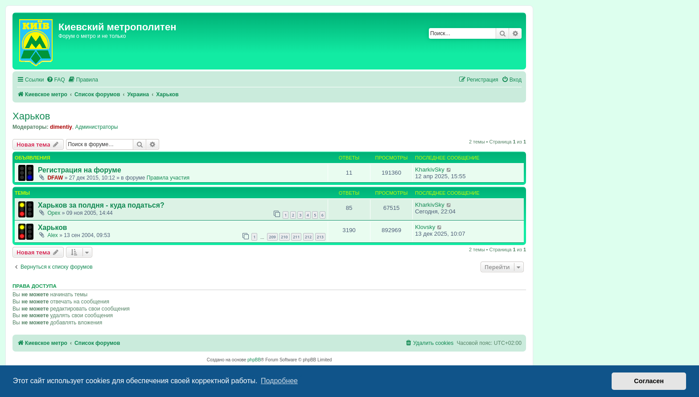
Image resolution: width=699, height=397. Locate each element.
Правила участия (168, 178)
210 (284, 237)
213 (320, 237)
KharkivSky (429, 169)
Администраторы (96, 127)
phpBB (254, 359)
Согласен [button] (649, 381)
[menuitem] (55, 80)
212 (308, 237)
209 (272, 237)
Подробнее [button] (279, 381)
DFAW (55, 178)
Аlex (52, 235)
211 (296, 237)
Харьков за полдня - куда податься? (101, 205)
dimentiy (61, 127)
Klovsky (425, 227)
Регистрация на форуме (79, 170)
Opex (53, 213)
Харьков (31, 116)
